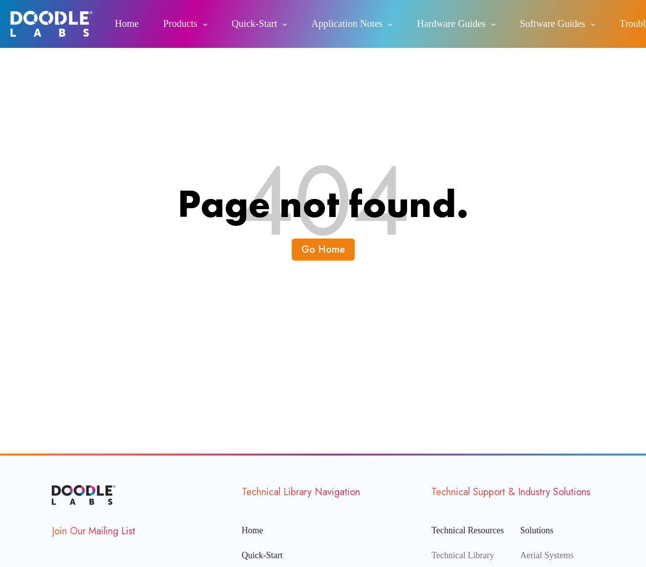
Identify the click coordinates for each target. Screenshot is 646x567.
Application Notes (347, 23)
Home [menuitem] (252, 530)
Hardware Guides (451, 23)
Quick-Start (254, 23)
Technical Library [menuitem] (462, 555)
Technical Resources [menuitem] (467, 530)
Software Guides (552, 23)
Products (180, 23)
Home (127, 23)
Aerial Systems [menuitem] (547, 555)
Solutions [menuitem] (537, 530)
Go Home (323, 249)
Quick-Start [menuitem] (262, 555)
